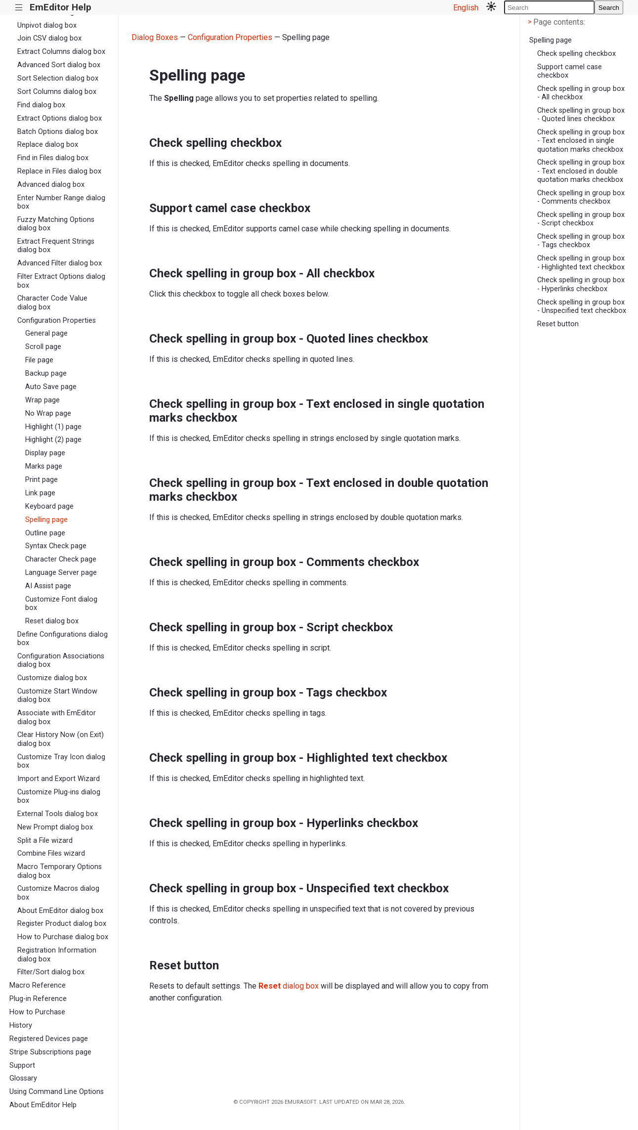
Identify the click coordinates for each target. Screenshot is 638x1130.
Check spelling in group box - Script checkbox (581, 219)
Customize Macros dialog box (58, 892)
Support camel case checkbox (569, 71)
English (465, 7)
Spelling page (46, 520)
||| (19, 7)
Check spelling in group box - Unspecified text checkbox (581, 306)
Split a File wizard (45, 840)
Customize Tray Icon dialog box (61, 761)
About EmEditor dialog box (60, 911)
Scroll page (43, 347)
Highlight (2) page (53, 439)
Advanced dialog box (51, 184)
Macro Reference (37, 985)
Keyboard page (49, 506)
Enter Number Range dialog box (61, 202)
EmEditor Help (60, 7)
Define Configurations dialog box (62, 638)
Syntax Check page (55, 546)
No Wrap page (48, 413)
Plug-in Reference (38, 999)
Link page (40, 493)
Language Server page (61, 572)
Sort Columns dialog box (56, 91)
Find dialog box (41, 105)
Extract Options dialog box (59, 118)
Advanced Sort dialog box (58, 65)
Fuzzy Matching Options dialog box (55, 224)
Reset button (558, 324)
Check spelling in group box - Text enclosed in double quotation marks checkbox (581, 171)
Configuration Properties (56, 320)
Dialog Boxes (154, 37)
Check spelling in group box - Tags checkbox (581, 240)
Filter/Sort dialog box (51, 972)
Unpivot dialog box (47, 25)
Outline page (45, 533)
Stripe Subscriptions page (50, 1052)
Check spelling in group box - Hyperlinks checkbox (581, 284)
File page (39, 360)
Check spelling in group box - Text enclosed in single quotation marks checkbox (581, 141)
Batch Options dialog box (57, 132)
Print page (41, 480)
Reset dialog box (52, 621)
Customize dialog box (52, 678)
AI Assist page (48, 586)
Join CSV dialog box (49, 38)
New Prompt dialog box (55, 827)
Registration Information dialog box (56, 954)
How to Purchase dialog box (62, 937)
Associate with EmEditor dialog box (56, 717)
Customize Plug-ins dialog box (58, 796)
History (20, 1025)
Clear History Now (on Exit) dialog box (60, 739)
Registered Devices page (48, 1039)
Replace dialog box (47, 144)
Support (22, 1065)
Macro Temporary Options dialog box (59, 871)
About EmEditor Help (43, 1105)
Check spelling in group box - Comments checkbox (581, 197)
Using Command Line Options (56, 1091)
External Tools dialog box (57, 814)
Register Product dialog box (61, 923)
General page (46, 333)
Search (608, 7)
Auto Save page (51, 387)
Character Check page (60, 559)
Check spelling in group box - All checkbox (581, 93)
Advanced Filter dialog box (59, 263)
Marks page (43, 466)
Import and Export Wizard (58, 779)
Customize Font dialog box (61, 603)
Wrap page (42, 400)
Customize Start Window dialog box (57, 695)
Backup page (46, 373)
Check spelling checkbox (576, 53)
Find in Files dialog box (52, 158)
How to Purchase (37, 1012)
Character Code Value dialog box (52, 302)
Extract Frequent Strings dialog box (55, 245)
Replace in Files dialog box (59, 171)
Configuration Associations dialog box (60, 660)
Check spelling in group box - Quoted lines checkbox (581, 114)
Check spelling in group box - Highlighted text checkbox (581, 262)
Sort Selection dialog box (57, 78)
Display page (45, 453)
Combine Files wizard (51, 853)
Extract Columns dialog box (61, 51)
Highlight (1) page (53, 427)
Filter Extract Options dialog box (61, 280)
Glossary (23, 1078)
